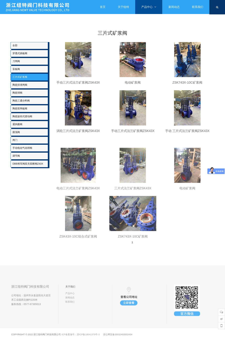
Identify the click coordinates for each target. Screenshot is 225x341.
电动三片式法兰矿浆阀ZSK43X (78, 201)
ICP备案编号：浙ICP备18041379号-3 (81, 334)
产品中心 (70, 305)
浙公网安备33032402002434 (117, 334)
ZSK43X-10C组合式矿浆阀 (78, 250)
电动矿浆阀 (133, 82)
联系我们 (70, 313)
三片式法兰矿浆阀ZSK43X (132, 201)
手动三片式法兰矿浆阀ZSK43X (78, 82)
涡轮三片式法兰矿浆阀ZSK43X (78, 131)
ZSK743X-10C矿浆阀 (187, 82)
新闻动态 (70, 309)
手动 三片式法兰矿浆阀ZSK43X (187, 131)
